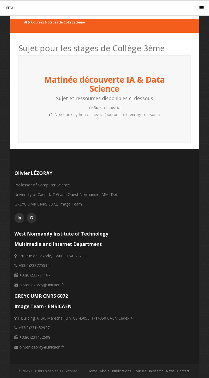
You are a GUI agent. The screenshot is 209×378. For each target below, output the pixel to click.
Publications (121, 371)
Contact (183, 371)
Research (156, 371)
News (170, 371)
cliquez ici (112, 107)
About (104, 371)
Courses (140, 371)
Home (92, 371)
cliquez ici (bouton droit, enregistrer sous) (123, 114)
